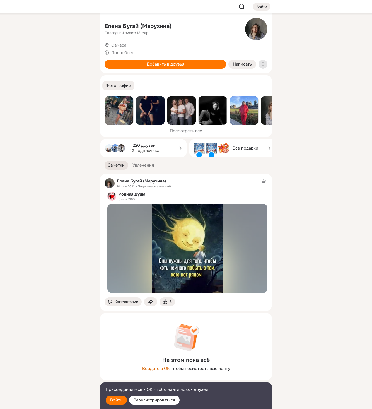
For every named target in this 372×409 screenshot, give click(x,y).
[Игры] (83, 76)
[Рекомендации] (59, 100)
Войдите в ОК (156, 368)
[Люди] (59, 51)
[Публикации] (34, 51)
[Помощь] (34, 100)
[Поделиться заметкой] (150, 302)
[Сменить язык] (59, 378)
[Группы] (83, 27)
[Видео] (83, 51)
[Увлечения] (59, 27)
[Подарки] (34, 76)
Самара (118, 45)
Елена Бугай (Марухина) (138, 26)
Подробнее (122, 52)
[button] (118, 86)
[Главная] (34, 27)
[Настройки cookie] (59, 402)
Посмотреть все (186, 131)
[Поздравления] (59, 76)
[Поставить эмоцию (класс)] (167, 302)
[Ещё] (59, 366)
